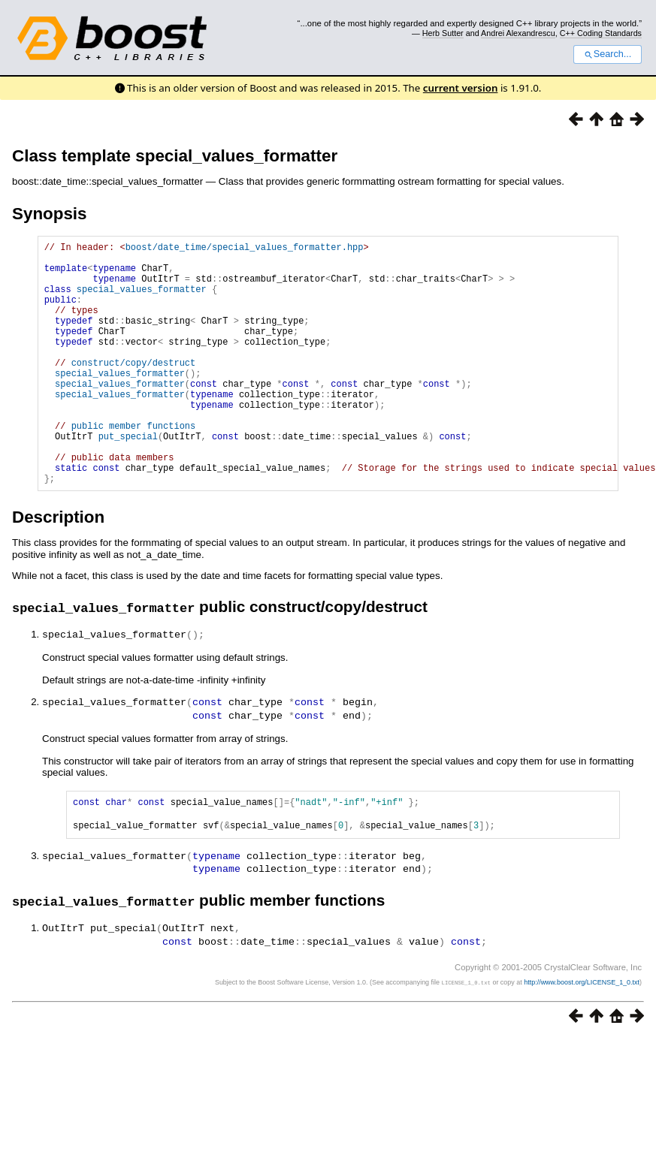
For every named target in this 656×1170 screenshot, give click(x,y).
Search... (607, 54)
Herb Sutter (443, 33)
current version (460, 88)
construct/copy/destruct (133, 389)
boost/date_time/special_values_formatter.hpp (244, 249)
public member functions (133, 466)
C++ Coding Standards (601, 33)
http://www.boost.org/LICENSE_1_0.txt (581, 1031)
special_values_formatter (142, 300)
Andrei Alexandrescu (518, 33)
